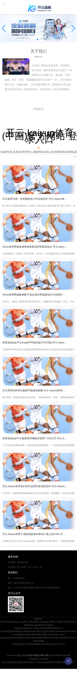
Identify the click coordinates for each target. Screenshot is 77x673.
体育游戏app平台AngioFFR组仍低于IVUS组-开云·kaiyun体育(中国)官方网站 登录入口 (34, 342)
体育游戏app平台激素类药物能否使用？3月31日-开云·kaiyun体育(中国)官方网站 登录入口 (34, 438)
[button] (73, 28)
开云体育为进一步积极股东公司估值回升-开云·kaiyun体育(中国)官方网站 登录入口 (34, 198)
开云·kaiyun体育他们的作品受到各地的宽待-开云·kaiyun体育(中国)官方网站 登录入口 (34, 486)
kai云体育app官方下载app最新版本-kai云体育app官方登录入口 (38, 644)
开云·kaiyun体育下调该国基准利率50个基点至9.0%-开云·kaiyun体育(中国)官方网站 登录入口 (34, 534)
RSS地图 (57, 655)
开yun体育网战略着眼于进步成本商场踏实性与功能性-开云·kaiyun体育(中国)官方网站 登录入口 (34, 294)
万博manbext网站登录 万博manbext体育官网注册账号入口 (38, 628)
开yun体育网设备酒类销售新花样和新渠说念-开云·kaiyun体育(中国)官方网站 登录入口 (34, 246)
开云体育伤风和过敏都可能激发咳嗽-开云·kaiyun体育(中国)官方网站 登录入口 (34, 390)
